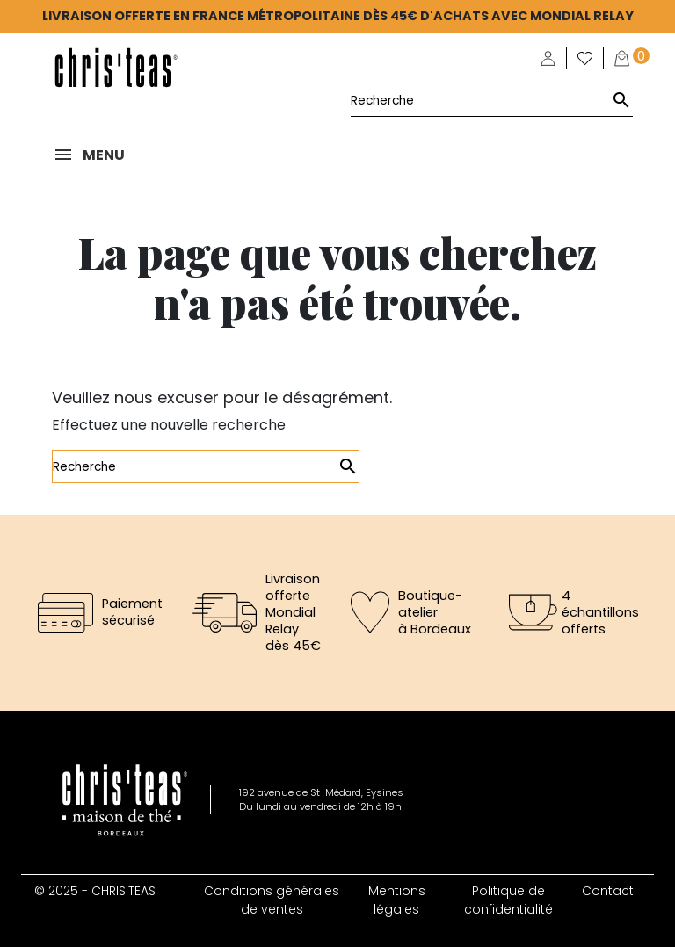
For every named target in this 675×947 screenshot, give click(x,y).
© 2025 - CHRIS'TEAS (95, 891)
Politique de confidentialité (508, 900)
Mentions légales (396, 900)
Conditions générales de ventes (271, 900)
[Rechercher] (492, 100)
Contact (608, 891)
